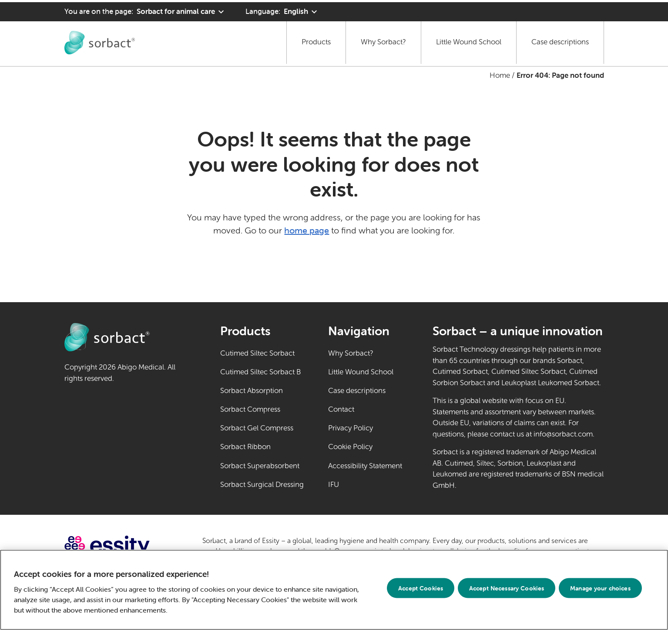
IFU (364, 484)
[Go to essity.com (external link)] (122, 546)
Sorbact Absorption (251, 391)
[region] (334, 590)
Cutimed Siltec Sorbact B (260, 372)
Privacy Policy (350, 428)
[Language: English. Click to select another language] (282, 9)
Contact (341, 409)
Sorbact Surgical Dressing (262, 484)
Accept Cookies (420, 588)
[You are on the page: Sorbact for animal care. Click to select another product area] (145, 9)
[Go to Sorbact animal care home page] (99, 40)
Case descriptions (560, 40)
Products (316, 40)
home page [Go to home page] (306, 230)
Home (500, 75)
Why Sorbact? (383, 40)
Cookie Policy (350, 447)
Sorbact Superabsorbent (259, 466)
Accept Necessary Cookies (506, 588)
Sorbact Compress (250, 409)
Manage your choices (600, 588)
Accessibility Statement (365, 466)
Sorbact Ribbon (245, 447)
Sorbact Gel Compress (256, 428)
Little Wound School (468, 40)
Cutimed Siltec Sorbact (257, 353)
